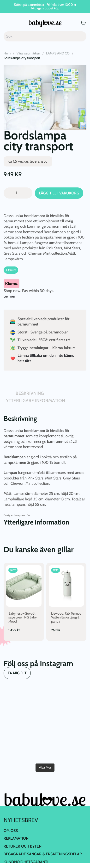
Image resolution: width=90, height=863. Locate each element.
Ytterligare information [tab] (35, 400)
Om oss (11, 830)
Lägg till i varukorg (59, 193)
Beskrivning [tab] (30, 393)
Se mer (9, 296)
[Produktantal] (18, 193)
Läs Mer (11, 270)
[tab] (6, 395)
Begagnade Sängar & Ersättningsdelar (43, 854)
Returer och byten (23, 846)
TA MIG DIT (17, 673)
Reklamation (16, 838)
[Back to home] (45, 23)
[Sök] (45, 36)
